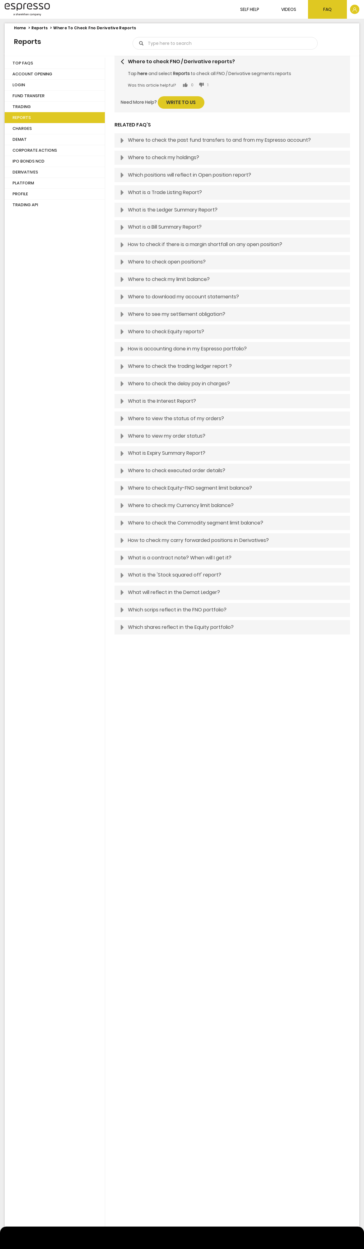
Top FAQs (22, 63)
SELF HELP (249, 9)
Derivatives (25, 172)
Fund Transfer (28, 96)
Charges (22, 128)
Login (18, 85)
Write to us (181, 102)
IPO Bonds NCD (28, 161)
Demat (19, 139)
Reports (39, 28)
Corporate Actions (34, 150)
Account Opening (32, 74)
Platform (23, 183)
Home (20, 28)
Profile (20, 194)
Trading (21, 107)
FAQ (327, 9)
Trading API (25, 205)
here (142, 73)
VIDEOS (288, 9)
